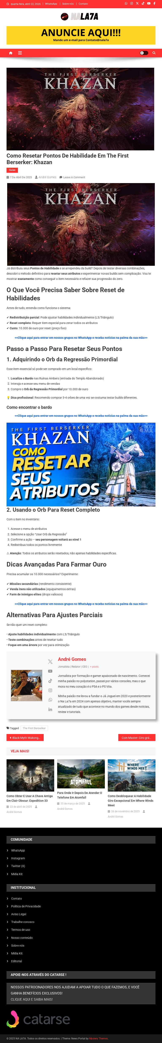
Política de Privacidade (26, 906)
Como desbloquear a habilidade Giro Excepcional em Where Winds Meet (130, 800)
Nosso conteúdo (22, 937)
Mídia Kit (17, 953)
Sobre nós (68, 3)
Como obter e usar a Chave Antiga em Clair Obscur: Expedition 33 (30, 798)
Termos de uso (20, 929)
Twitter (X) (18, 866)
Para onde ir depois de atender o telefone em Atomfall (79, 795)
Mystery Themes (98, 1038)
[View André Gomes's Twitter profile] (50, 661)
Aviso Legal (18, 914)
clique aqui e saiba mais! (32, 999)
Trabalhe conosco (22, 922)
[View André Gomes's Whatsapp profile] (50, 699)
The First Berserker (34, 728)
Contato (83, 3)
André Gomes (47, 177)
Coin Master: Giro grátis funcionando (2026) (139, 737)
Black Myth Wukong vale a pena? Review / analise (28, 737)
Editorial (16, 961)
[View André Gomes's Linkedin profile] (50, 709)
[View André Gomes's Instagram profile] (50, 690)
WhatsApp (51, 3)
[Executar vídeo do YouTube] (81, 464)
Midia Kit (17, 874)
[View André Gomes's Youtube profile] (50, 671)
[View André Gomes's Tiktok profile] (50, 680)
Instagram (18, 858)
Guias (12, 170)
